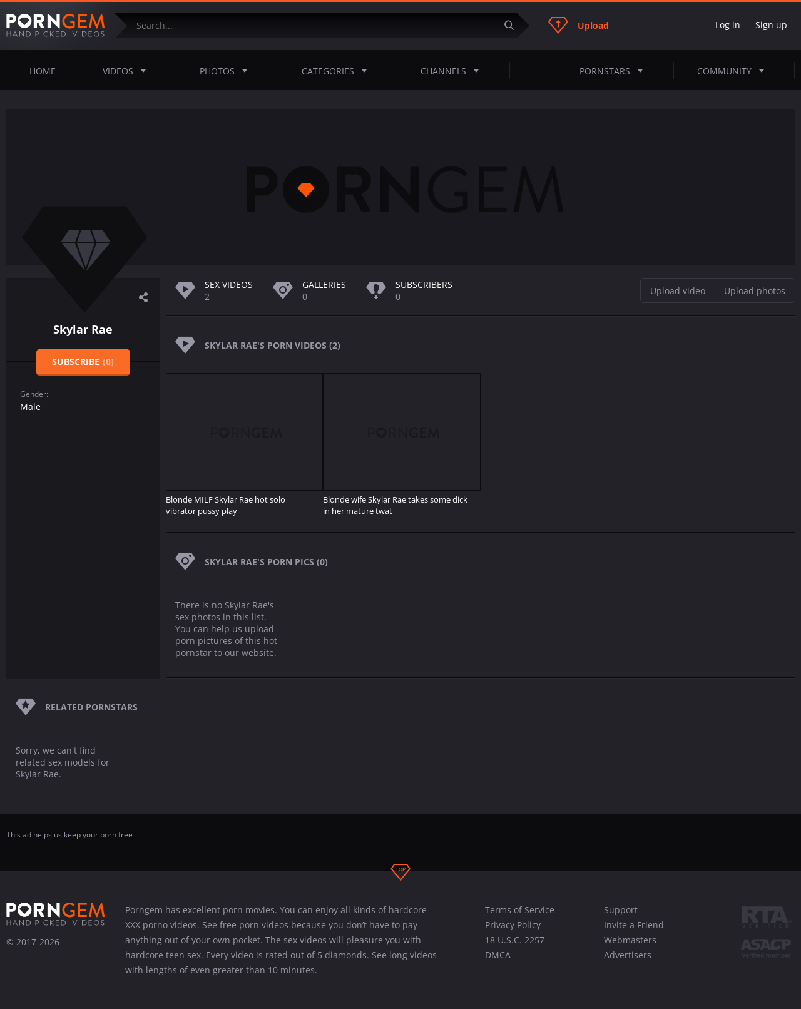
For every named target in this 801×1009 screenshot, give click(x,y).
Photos (227, 71)
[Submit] (513, 25)
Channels (453, 71)
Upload (578, 25)
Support (621, 910)
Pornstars (614, 71)
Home (42, 71)
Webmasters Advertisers (630, 947)
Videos (128, 71)
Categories (338, 71)
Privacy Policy (513, 925)
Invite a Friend (634, 925)
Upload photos (754, 291)
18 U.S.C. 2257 (514, 940)
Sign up (771, 25)
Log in (727, 25)
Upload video (677, 291)
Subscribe (83, 361)
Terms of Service (519, 910)
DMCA (498, 955)
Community (734, 71)
